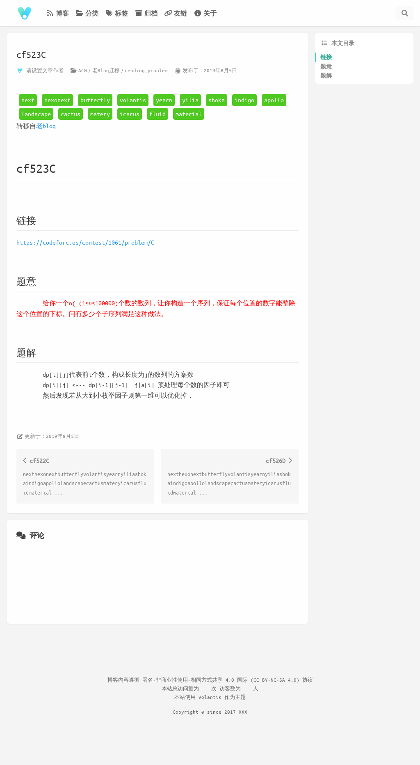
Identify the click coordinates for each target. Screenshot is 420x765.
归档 (146, 13)
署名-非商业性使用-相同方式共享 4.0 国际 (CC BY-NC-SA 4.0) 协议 (227, 679)
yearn (164, 99)
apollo (274, 99)
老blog (46, 125)
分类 (86, 13)
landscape (36, 113)
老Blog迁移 (106, 70)
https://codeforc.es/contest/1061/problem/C (85, 242)
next (27, 99)
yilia (190, 99)
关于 (205, 13)
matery (100, 113)
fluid (157, 113)
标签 (116, 13)
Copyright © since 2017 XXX (210, 711)
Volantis (210, 697)
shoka (216, 99)
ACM (82, 70)
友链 (175, 13)
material (189, 113)
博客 (57, 13)
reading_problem (146, 70)
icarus (129, 113)
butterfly (95, 99)
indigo (244, 99)
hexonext (57, 99)
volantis (133, 99)
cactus (70, 113)
